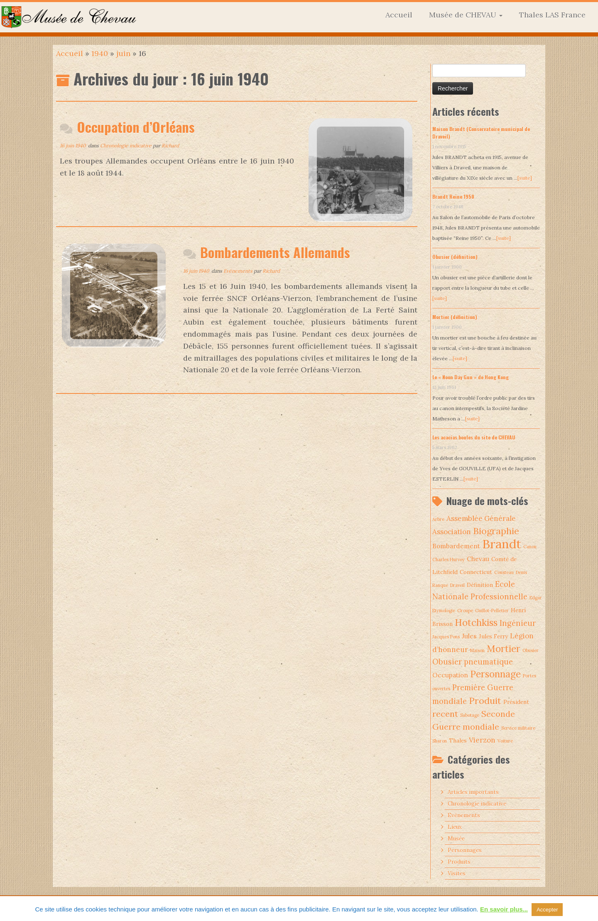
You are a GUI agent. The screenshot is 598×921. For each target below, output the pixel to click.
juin (123, 53)
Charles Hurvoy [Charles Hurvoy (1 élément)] (448, 559)
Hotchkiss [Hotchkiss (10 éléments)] (476, 622)
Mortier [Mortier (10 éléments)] (503, 649)
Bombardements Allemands (275, 252)
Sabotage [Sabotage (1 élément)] (469, 715)
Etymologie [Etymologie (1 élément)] (443, 610)
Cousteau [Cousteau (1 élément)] (504, 572)
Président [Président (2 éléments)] (516, 702)
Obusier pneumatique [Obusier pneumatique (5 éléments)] (472, 662)
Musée (456, 838)
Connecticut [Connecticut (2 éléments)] (476, 572)
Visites (457, 873)
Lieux (455, 827)
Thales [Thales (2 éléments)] (458, 740)
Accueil (398, 15)
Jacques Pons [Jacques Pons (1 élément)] (446, 637)
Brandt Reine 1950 (453, 196)
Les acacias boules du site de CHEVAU (473, 437)
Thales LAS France (552, 15)
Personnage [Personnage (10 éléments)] (495, 674)
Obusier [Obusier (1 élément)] (530, 650)
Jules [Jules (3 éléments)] (469, 636)
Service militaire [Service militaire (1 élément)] (518, 728)
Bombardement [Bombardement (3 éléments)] (456, 546)
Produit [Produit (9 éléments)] (485, 700)
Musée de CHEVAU (465, 15)
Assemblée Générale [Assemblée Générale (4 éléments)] (481, 518)
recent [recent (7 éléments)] (445, 713)
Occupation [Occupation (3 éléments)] (450, 675)
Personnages (465, 850)
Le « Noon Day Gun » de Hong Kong (470, 377)
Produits (459, 861)
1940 (99, 53)
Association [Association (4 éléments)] (451, 531)
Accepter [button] (547, 909)
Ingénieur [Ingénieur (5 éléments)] (518, 623)
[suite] (524, 178)
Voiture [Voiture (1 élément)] (505, 741)
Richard (170, 145)
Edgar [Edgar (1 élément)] (535, 598)
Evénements (238, 271)
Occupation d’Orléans (136, 127)
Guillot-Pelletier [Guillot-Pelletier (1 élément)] (492, 610)
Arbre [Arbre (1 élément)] (438, 519)
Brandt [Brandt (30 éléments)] (501, 544)
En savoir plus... (504, 909)
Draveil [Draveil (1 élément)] (457, 585)
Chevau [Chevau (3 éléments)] (478, 559)
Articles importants (473, 792)
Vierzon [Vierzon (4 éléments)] (482, 740)
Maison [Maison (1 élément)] (477, 650)
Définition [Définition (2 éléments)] (480, 585)
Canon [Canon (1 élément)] (530, 547)
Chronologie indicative (126, 145)
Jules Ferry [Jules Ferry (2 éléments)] (493, 636)
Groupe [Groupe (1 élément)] (465, 610)
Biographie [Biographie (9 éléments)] (496, 531)
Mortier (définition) (454, 316)
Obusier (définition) (455, 256)
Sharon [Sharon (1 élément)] (439, 741)
